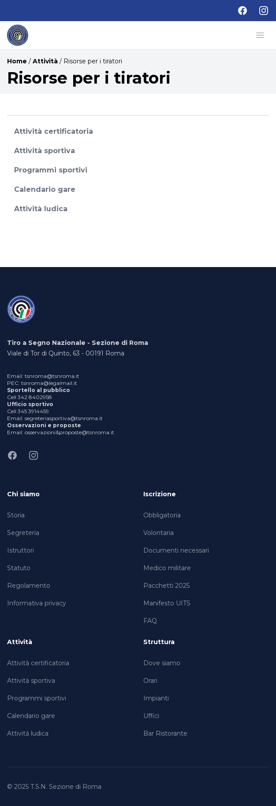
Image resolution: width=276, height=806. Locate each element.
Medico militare (167, 568)
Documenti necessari (176, 550)
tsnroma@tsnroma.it (52, 376)
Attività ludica (40, 209)
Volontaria (158, 533)
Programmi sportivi (50, 170)
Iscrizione (159, 494)
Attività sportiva (44, 151)
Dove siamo (161, 663)
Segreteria (23, 533)
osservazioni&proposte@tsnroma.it (69, 432)
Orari (150, 681)
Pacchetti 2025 (166, 586)
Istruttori (20, 550)
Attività (45, 61)
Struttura (159, 642)
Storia (16, 515)
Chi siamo (23, 494)
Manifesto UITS (166, 603)
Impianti (156, 698)
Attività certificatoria (53, 131)
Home (17, 61)
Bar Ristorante (165, 733)
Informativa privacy (36, 603)
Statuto (18, 568)
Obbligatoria (162, 515)
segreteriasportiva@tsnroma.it (64, 418)
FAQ (150, 621)
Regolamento (28, 586)
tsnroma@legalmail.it (49, 383)
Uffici (151, 716)
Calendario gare (44, 189)
